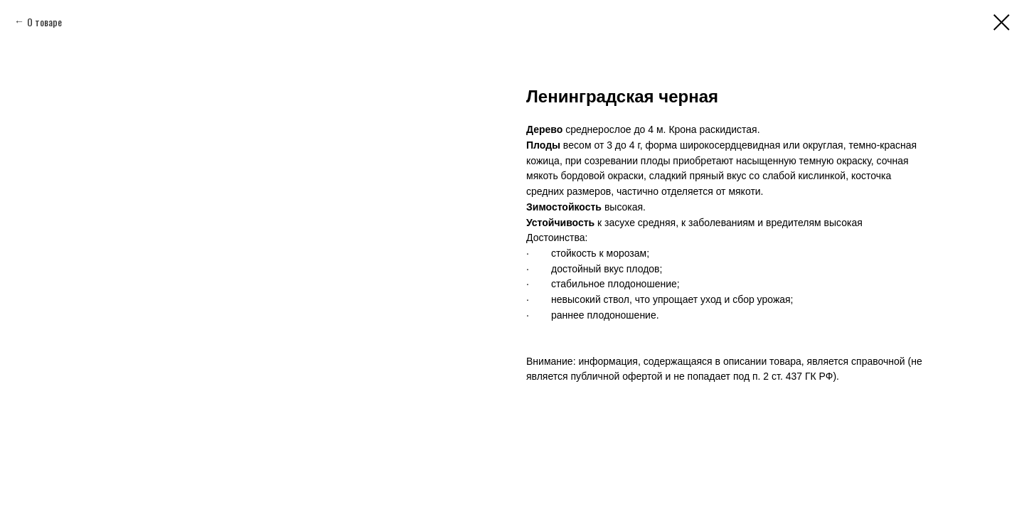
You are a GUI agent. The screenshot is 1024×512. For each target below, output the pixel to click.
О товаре (44, 21)
